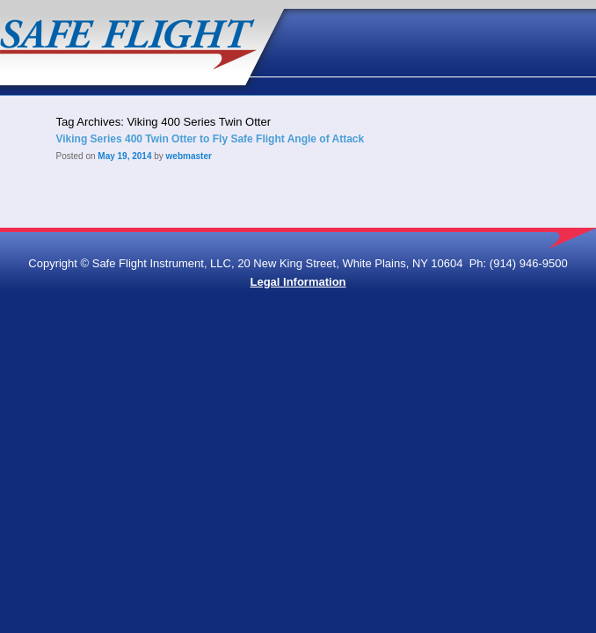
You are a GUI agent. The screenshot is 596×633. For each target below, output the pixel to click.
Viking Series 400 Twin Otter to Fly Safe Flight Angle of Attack (209, 139)
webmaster (189, 156)
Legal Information (297, 281)
